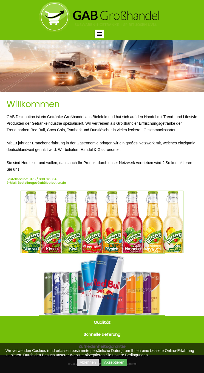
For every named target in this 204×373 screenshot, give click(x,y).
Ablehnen (88, 362)
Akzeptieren (114, 362)
